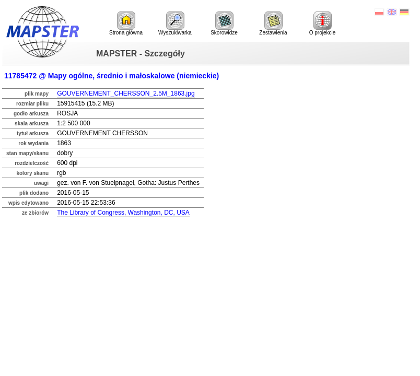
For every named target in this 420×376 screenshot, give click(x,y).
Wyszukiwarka (175, 23)
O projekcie (322, 23)
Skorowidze (224, 23)
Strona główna (126, 23)
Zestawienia (273, 23)
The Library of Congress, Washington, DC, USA (123, 212)
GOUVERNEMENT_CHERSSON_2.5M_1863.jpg (125, 93)
